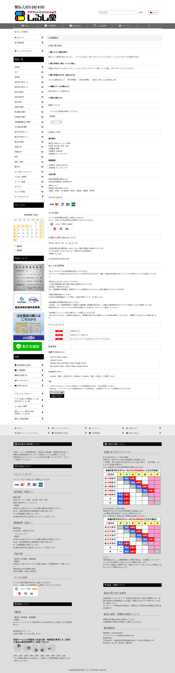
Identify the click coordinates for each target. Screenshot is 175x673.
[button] (149, 26)
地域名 (52, 116)
